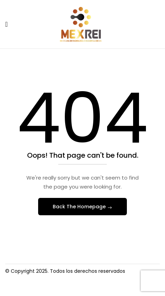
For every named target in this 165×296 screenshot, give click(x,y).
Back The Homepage (80, 206)
